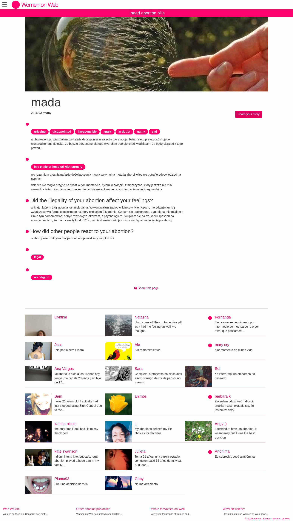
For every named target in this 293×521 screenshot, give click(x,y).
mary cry (222, 345)
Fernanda (223, 317)
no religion (41, 277)
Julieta (140, 451)
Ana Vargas (64, 369)
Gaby (139, 479)
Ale (137, 345)
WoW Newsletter (234, 509)
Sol (217, 369)
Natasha (142, 317)
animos (141, 396)
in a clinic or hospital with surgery (58, 166)
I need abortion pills (146, 13)
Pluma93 (62, 479)
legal (37, 257)
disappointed (62, 131)
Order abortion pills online (93, 509)
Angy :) (221, 424)
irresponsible (87, 131)
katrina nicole (66, 424)
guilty (141, 131)
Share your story (249, 114)
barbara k (223, 396)
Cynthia (61, 317)
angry (108, 131)
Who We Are (11, 509)
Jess (58, 345)
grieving (40, 131)
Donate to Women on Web (167, 509)
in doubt (124, 131)
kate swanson (66, 451)
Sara (139, 369)
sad (154, 131)
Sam (58, 396)
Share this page (146, 288)
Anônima (222, 451)
